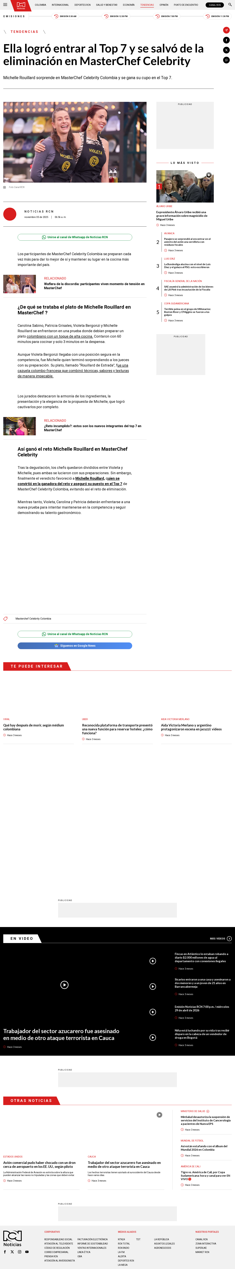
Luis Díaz (169, 258)
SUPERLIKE (201, 1119)
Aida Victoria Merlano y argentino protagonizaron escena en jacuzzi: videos (191, 727)
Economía (129, 5)
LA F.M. (121, 1123)
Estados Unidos (13, 1027)
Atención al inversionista (52, 1135)
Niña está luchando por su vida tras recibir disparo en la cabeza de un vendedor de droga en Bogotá (202, 905)
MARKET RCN (203, 1123)
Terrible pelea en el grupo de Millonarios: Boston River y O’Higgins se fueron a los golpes (187, 312)
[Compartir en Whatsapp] (226, 60)
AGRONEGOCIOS (162, 1119)
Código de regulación (57, 1121)
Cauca (92, 1027)
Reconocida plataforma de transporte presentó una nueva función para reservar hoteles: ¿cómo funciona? (117, 729)
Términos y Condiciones (169, 1150)
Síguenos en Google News (74, 646)
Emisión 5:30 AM (65, 16)
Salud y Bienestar (107, 5)
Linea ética (84, 1125)
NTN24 (121, 1110)
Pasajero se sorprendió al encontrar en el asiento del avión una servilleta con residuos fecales (187, 242)
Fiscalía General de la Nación (183, 281)
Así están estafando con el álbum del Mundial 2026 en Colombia (204, 1019)
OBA (80, 1130)
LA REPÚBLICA (161, 1110)
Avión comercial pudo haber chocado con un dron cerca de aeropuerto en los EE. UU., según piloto (39, 1036)
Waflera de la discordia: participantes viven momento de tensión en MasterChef (94, 286)
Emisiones (14, 16)
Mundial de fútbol (192, 1011)
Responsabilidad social (58, 1110)
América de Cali (190, 1037)
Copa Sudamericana (176, 303)
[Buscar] (230, 5)
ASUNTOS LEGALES (164, 1114)
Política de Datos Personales (110, 1150)
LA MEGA (123, 1136)
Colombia (40, 5)
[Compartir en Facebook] (226, 40)
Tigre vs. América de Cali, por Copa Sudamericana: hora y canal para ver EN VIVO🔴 (205, 1047)
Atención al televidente (58, 1114)
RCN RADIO (124, 1119)
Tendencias (147, 5)
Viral (6, 719)
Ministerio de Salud (193, 982)
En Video (22, 809)
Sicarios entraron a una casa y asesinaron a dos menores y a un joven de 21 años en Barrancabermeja (203, 854)
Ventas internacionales (92, 1121)
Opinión (164, 5)
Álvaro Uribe (164, 206)
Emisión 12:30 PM (116, 16)
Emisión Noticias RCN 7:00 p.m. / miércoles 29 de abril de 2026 (202, 879)
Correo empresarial (56, 1125)
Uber (85, 719)
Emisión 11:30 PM (217, 16)
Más (221, 809)
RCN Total (124, 1114)
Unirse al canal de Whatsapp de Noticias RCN (75, 237)
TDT (138, 1110)
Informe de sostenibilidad (86, 1116)
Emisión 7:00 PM (167, 16)
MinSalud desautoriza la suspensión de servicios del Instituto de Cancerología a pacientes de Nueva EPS (206, 991)
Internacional (60, 5)
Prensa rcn (51, 1130)
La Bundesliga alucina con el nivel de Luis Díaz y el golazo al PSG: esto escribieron (187, 266)
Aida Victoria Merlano (175, 719)
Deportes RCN (83, 5)
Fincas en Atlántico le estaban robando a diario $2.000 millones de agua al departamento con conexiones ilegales (202, 828)
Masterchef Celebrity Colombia (33, 618)
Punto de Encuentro (186, 5)
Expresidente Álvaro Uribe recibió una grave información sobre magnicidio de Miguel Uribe (182, 216)
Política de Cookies (141, 1150)
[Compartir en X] (226, 50)
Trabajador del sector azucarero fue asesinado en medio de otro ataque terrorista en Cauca (61, 905)
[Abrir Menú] (5, 5)
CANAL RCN (215, 5)
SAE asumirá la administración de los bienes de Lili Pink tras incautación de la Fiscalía (188, 288)
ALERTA (122, 1127)
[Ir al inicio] (21, 5)
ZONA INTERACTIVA (206, 1114)
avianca (169, 233)
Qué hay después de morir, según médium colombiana (33, 727)
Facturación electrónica (93, 1110)
